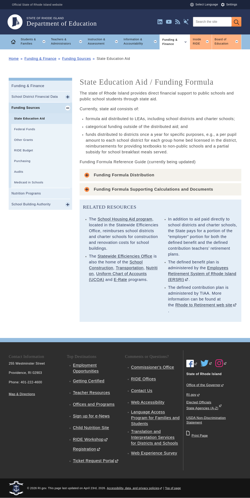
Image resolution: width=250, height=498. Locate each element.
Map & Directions (22, 394)
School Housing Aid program (125, 219)
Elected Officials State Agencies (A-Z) (202, 405)
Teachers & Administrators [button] (68, 41)
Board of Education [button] (228, 41)
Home (14, 59)
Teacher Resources (91, 392)
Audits (18, 171)
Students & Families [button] (34, 41)
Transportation (130, 268)
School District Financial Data (34, 96)
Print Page (200, 435)
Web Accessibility (148, 402)
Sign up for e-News (91, 416)
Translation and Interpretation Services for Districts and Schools (154, 437)
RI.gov (191, 394)
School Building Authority (31, 204)
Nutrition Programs (26, 193)
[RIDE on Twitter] (206, 363)
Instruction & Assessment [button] (104, 41)
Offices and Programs (94, 404)
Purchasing (22, 161)
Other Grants (23, 139)
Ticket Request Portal (93, 460)
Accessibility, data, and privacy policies (133, 488)
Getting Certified (88, 381)
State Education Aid (29, 118)
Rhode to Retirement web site (203, 305)
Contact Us (141, 390)
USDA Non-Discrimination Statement (206, 420)
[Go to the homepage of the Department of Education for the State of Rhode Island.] (17, 22)
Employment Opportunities (86, 368)
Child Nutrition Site (91, 427)
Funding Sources (76, 59)
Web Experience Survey (154, 453)
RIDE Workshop (88, 439)
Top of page (173, 488)
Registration (84, 449)
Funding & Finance (40, 59)
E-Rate (120, 279)
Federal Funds (24, 129)
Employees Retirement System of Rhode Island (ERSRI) (202, 274)
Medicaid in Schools (28, 182)
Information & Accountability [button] (142, 41)
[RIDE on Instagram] (221, 363)
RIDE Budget (23, 150)
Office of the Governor (203, 385)
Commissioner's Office (152, 367)
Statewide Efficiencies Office (125, 256)
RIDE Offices (143, 379)
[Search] (212, 22)
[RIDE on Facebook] (191, 363)
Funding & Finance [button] (176, 41)
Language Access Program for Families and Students (155, 418)
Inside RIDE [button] (202, 41)
